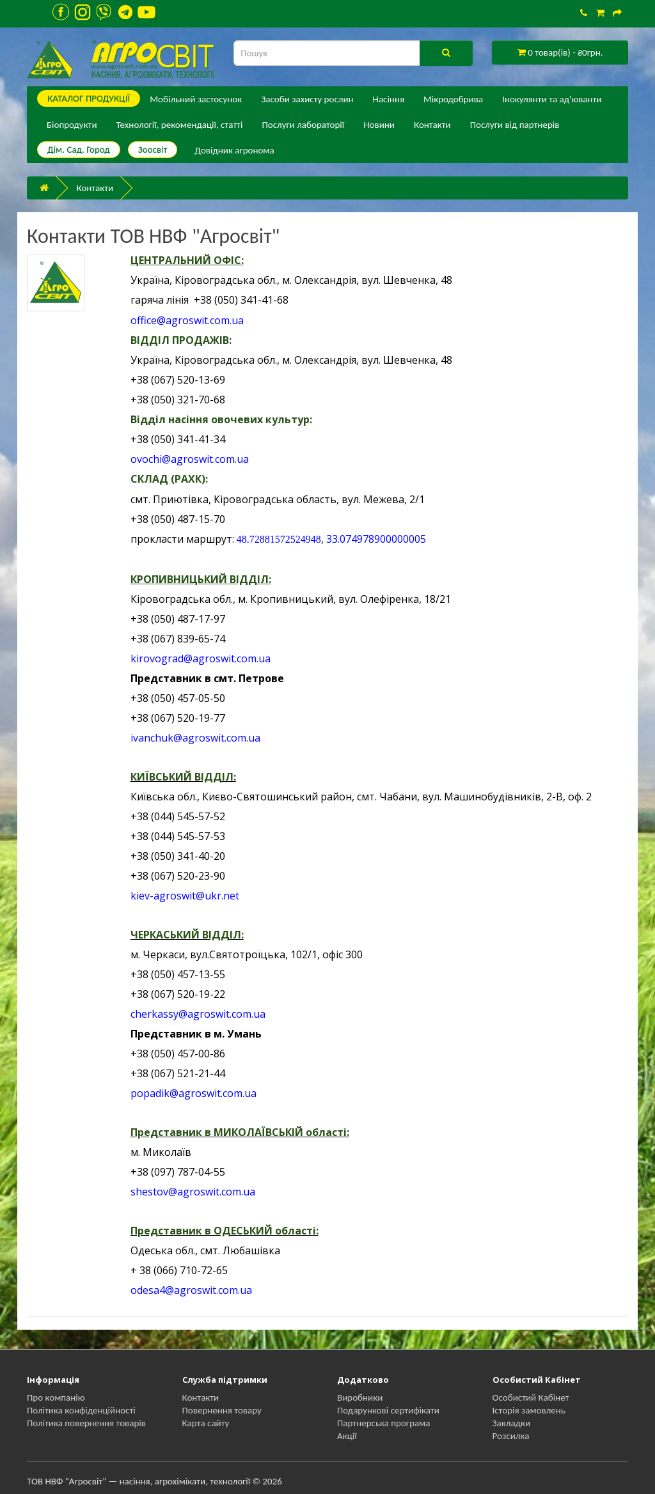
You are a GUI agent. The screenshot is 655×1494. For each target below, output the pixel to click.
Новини (379, 124)
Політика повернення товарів (86, 1423)
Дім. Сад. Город (78, 149)
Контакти (432, 124)
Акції (347, 1436)
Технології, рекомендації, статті (179, 124)
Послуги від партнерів (515, 124)
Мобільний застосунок (196, 99)
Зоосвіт (153, 149)
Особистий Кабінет (531, 1397)
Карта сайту (206, 1423)
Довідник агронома (234, 150)
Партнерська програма (383, 1423)
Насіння (388, 99)
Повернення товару (222, 1410)
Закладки (512, 1423)
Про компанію (56, 1397)
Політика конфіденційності (81, 1410)
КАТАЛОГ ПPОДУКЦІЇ (88, 98)
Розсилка (511, 1436)
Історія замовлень (529, 1410)
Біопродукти (72, 124)
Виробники (360, 1397)
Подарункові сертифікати (388, 1410)
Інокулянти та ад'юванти (551, 99)
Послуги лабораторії (303, 124)
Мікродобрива (453, 99)
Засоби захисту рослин (307, 99)
